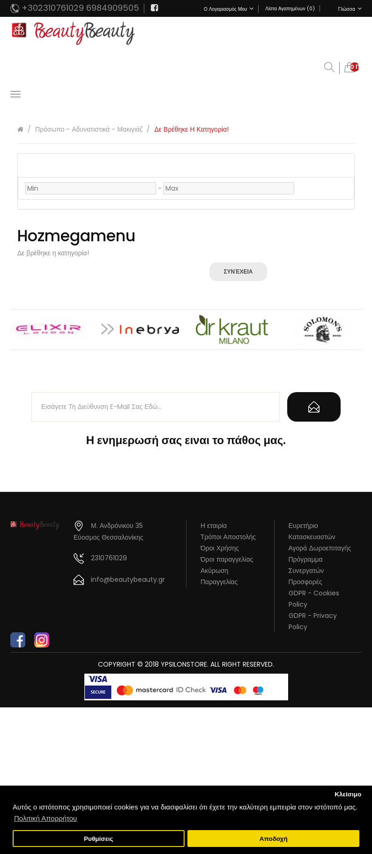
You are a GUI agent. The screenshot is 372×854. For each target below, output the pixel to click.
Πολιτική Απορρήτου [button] (45, 818)
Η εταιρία (214, 525)
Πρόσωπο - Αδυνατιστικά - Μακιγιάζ (88, 129)
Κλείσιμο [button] (348, 794)
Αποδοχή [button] (274, 838)
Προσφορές (305, 582)
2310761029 (109, 558)
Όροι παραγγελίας (227, 559)
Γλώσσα (350, 9)
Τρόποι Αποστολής (228, 537)
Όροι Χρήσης (220, 548)
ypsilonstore (184, 664)
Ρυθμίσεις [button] (98, 838)
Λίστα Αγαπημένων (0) (289, 8)
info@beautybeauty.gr (128, 579)
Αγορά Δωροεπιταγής (320, 548)
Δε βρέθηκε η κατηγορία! (191, 129)
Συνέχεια (238, 271)
